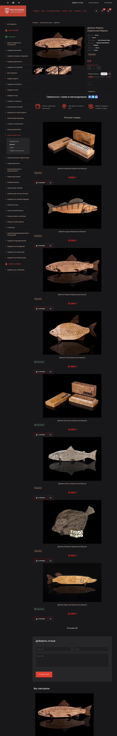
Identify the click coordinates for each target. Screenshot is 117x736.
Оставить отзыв (44, 673)
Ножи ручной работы (15, 210)
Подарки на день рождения (17, 56)
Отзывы (64, 11)
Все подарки (12, 24)
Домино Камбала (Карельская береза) (72, 546)
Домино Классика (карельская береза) (72, 420)
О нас (85, 11)
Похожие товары (72, 118)
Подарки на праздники (16, 246)
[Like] (52, 182)
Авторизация (108, 2)
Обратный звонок (94, 2)
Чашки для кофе (13, 163)
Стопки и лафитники (15, 124)
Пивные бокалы (13, 182)
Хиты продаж (11, 30)
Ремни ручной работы (15, 222)
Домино (12, 144)
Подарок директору (14, 62)
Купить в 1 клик (91, 93)
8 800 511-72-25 (77, 3)
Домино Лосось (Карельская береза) (72, 483)
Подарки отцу (12, 95)
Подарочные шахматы (17, 150)
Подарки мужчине (14, 50)
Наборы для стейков (14, 188)
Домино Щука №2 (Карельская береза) (72, 604)
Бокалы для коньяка (15, 107)
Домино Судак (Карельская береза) (72, 231)
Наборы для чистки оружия (17, 194)
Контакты (77, 11)
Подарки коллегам (14, 84)
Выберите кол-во (92, 65)
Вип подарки (12, 73)
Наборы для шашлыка (15, 118)
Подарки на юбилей (14, 67)
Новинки (10, 36)
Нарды (12, 147)
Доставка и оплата (53, 11)
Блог (70, 11)
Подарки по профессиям (16, 258)
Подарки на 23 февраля (15, 270)
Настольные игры (13, 135)
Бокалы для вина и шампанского (14, 170)
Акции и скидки (13, 263)
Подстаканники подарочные (18, 158)
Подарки (36, 11)
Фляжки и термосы (14, 101)
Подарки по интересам (15, 252)
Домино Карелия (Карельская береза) (72, 168)
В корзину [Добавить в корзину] (41, 182)
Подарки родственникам (16, 241)
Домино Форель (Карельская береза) (72, 294)
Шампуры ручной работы (16, 112)
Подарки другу (12, 79)
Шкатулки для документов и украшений (18, 234)
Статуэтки (11, 227)
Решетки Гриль (12, 205)
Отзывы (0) (72, 627)
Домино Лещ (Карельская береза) (72, 357)
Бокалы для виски (14, 129)
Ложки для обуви (13, 177)
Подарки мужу (12, 90)
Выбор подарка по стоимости (14, 44)
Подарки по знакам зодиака (18, 199)
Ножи (43, 11)
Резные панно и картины (16, 216)
